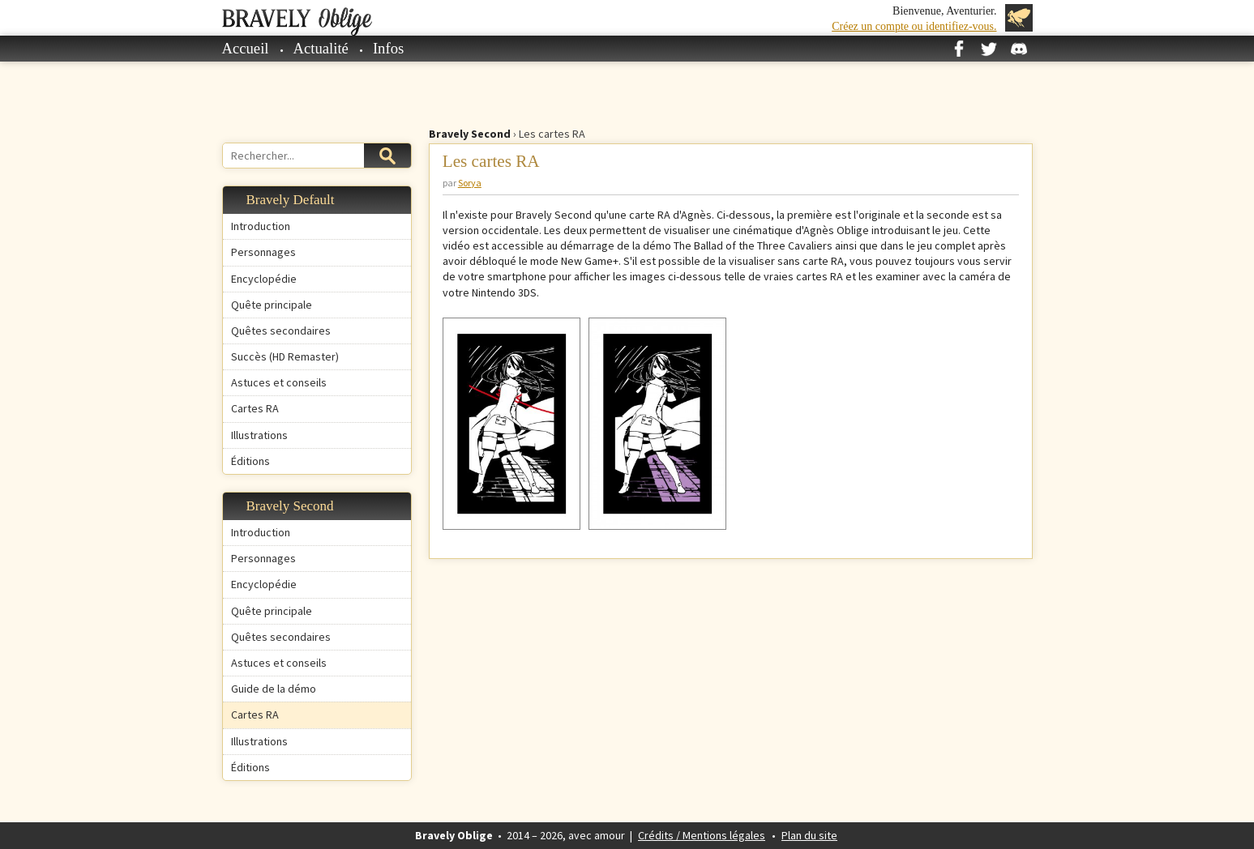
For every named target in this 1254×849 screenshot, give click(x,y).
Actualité (321, 48)
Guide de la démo (273, 688)
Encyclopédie (264, 278)
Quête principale (271, 304)
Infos (388, 48)
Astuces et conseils (279, 382)
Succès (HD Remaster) (285, 356)
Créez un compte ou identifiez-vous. (914, 26)
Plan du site (809, 835)
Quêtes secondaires (281, 330)
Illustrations (259, 435)
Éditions (250, 461)
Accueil (245, 48)
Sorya (469, 183)
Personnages (263, 252)
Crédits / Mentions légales (701, 835)
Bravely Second (470, 133)
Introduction (260, 226)
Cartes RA (255, 408)
